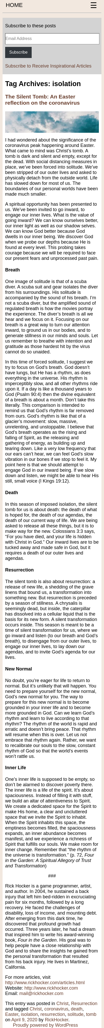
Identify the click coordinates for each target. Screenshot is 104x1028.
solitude (75, 1014)
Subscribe (18, 52)
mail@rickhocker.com (41, 993)
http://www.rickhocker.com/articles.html (45, 982)
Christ (62, 1003)
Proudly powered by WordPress (45, 1025)
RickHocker (56, 1019)
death (76, 1009)
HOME (14, 5)
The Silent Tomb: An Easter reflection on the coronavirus (42, 100)
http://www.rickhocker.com (51, 988)
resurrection (52, 1014)
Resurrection (84, 1003)
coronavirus (56, 1009)
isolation (29, 1014)
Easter (11, 1014)
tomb (91, 1014)
